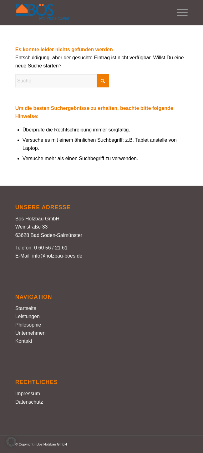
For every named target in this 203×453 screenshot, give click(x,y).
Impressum (27, 393)
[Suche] (62, 80)
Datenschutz (29, 402)
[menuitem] (179, 12)
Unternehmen (30, 333)
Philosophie (28, 324)
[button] (11, 442)
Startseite (26, 308)
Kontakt (23, 341)
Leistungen (27, 316)
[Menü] (179, 12)
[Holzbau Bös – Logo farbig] (84, 12)
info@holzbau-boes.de (57, 256)
